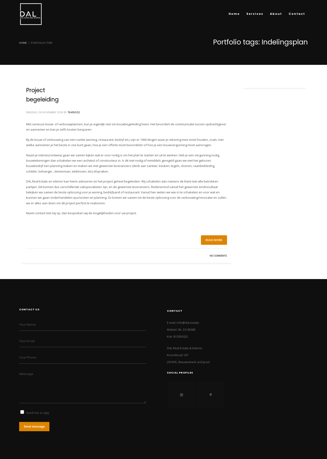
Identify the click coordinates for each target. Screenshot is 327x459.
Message (26, 374)
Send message (34, 426)
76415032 (73, 112)
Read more (214, 240)
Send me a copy (37, 413)
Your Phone (27, 357)
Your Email (27, 341)
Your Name (27, 324)
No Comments (218, 256)
